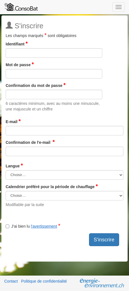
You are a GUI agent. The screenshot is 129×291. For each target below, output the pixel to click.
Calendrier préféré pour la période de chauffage (52, 186)
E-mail (13, 121)
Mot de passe (20, 64)
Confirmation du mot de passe (36, 85)
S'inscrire (104, 239)
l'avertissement (44, 226)
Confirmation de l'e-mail (30, 142)
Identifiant (17, 44)
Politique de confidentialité (44, 281)
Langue (14, 165)
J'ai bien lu (33, 226)
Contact (11, 281)
